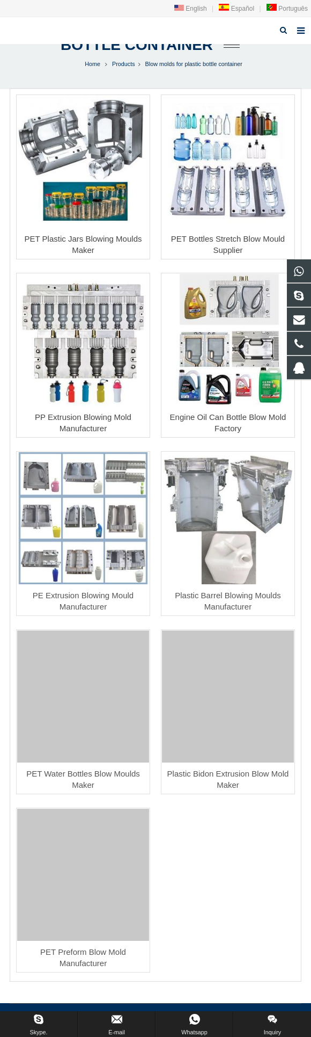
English (190, 8)
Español (236, 8)
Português (287, 8)
